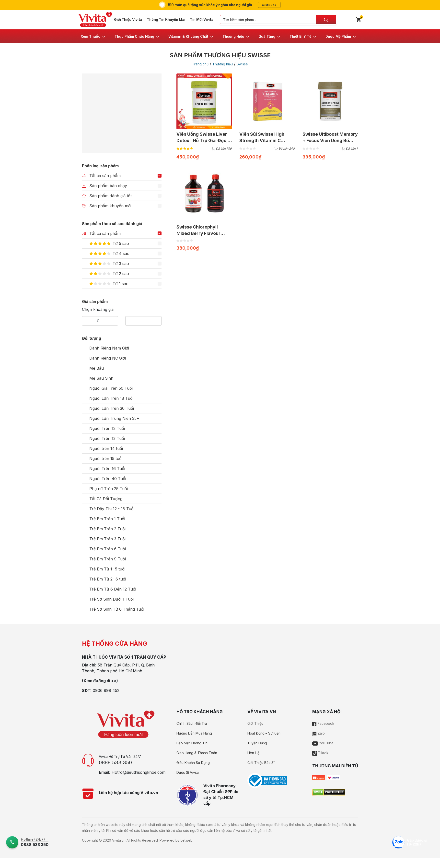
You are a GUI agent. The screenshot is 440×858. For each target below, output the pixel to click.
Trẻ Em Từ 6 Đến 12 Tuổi (112, 589)
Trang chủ (200, 64)
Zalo (318, 733)
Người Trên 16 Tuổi (107, 468)
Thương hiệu (222, 64)
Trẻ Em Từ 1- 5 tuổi (107, 569)
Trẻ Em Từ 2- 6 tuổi (107, 579)
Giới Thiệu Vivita (128, 19)
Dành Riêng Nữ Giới (107, 358)
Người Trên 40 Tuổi (107, 478)
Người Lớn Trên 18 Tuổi (111, 398)
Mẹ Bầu (96, 368)
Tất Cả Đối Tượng (105, 498)
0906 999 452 (106, 690)
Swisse (242, 64)
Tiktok (320, 753)
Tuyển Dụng (257, 743)
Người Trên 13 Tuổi (107, 438)
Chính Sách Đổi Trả (191, 723)
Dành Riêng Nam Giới (109, 348)
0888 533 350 (115, 762)
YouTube (323, 743)
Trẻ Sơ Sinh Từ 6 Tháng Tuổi (116, 609)
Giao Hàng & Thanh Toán (196, 753)
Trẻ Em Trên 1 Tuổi (107, 518)
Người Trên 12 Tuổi (107, 428)
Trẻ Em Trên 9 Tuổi (107, 558)
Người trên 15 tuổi (105, 458)
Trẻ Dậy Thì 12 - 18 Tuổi (111, 508)
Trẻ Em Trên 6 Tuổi (107, 548)
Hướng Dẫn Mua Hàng (194, 733)
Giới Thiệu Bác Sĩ (260, 763)
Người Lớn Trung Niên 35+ (114, 418)
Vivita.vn (119, 840)
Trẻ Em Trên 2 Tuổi (107, 528)
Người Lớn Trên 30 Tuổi (111, 408)
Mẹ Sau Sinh (101, 378)
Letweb (187, 840)
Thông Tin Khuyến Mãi (166, 19)
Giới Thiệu (255, 723)
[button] (93, 36)
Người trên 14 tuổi (106, 448)
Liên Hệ (253, 753)
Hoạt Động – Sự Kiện (263, 733)
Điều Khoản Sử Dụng (193, 763)
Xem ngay (269, 4)
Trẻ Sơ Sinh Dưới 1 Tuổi (111, 599)
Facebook (323, 723)
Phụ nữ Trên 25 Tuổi (108, 488)
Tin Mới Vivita (201, 19)
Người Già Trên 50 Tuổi (111, 388)
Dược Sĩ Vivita (187, 772)
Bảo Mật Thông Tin (192, 743)
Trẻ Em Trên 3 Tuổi (107, 538)
